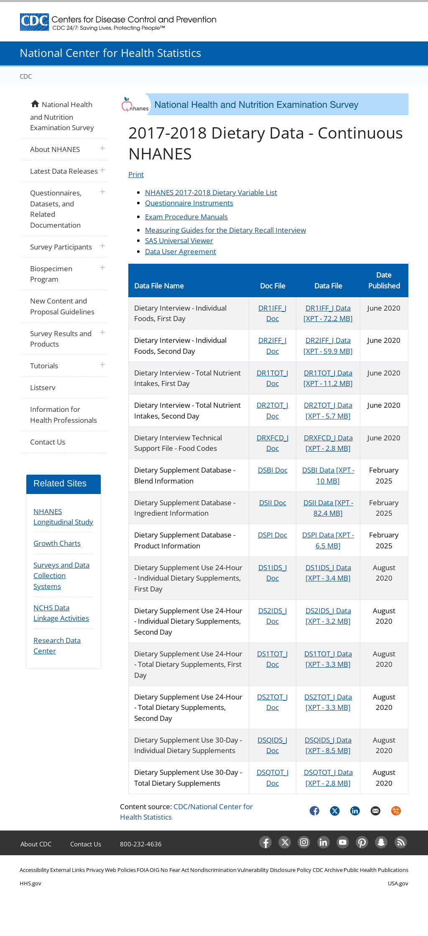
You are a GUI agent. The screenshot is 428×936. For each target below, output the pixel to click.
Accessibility (34, 870)
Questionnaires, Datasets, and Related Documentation (56, 209)
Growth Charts (57, 543)
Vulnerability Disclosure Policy (274, 870)
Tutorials (44, 365)
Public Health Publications (376, 870)
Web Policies (120, 870)
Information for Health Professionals (63, 414)
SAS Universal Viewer (179, 240)
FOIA (143, 870)
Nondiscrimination (213, 870)
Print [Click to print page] (136, 174)
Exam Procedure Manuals (186, 216)
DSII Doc (272, 502)
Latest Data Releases (64, 171)
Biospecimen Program (51, 274)
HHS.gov (30, 883)
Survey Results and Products (61, 339)
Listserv (42, 387)
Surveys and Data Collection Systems (61, 575)
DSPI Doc (272, 535)
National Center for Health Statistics (110, 53)
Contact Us (47, 442)
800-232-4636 (141, 844)
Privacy (95, 870)
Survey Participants (61, 247)
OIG (154, 870)
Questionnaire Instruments (189, 203)
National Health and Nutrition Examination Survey (62, 115)
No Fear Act (174, 870)
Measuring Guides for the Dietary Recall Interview (225, 230)
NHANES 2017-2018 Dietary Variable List (211, 192)
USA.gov (398, 883)
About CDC (35, 844)
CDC (26, 76)
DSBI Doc (273, 470)
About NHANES (55, 149)
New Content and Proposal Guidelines (62, 306)
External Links (67, 870)
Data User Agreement (180, 251)
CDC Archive (328, 870)
